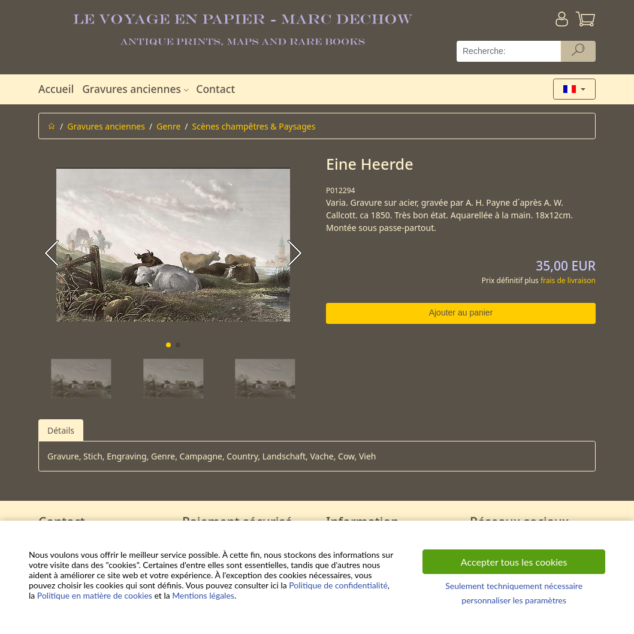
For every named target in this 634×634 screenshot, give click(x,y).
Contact (215, 89)
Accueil (56, 89)
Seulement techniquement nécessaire (513, 586)
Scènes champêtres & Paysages (254, 126)
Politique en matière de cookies (94, 595)
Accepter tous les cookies (514, 561)
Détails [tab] (60, 430)
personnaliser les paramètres (513, 600)
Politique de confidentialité (338, 585)
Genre (168, 126)
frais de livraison (568, 280)
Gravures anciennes (137, 89)
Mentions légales (203, 595)
